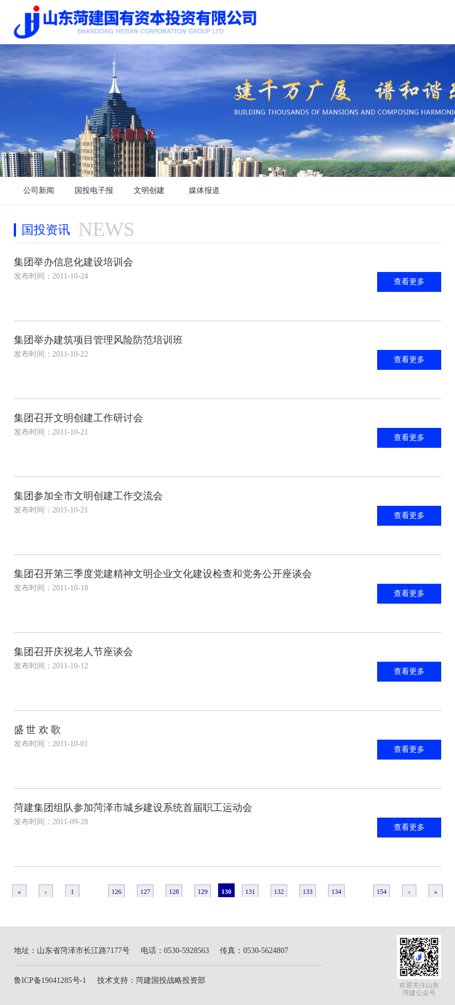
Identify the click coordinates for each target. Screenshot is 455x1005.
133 (308, 892)
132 (279, 892)
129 (203, 892)
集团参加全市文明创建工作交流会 (88, 495)
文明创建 (149, 190)
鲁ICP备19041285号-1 (50, 980)
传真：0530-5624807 (254, 950)
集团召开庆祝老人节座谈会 (73, 651)
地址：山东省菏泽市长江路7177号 (72, 950)
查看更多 (409, 282)
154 (382, 892)
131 (250, 892)
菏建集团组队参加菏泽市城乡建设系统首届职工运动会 (133, 807)
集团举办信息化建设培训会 (73, 262)
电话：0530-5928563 (175, 950)
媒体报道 (204, 190)
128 (174, 892)
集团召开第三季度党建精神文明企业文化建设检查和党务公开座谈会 (163, 573)
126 (116, 892)
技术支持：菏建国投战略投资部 (151, 980)
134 (336, 892)
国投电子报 (94, 190)
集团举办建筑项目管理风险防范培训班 (98, 340)
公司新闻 (38, 190)
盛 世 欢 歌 (37, 729)
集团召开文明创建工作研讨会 (78, 417)
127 (145, 892)
